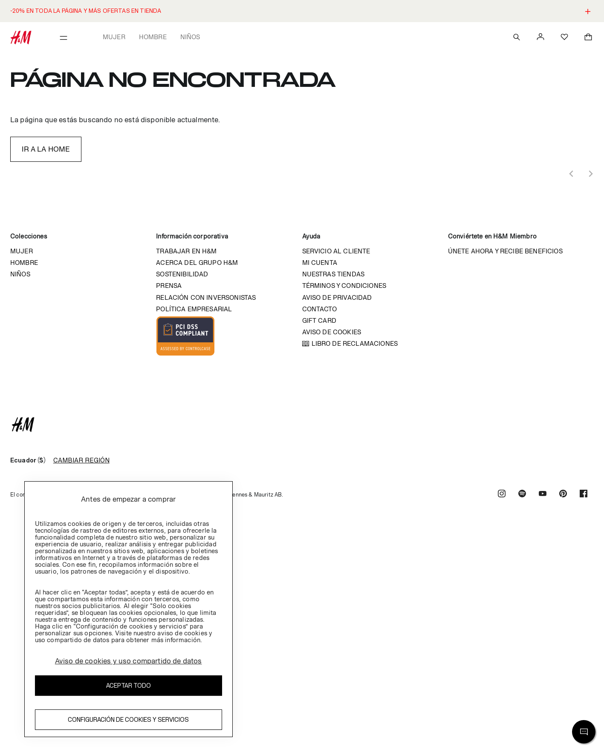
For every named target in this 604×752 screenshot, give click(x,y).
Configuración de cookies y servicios (128, 719)
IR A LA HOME (46, 149)
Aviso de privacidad (337, 297)
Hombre (153, 36)
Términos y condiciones (344, 285)
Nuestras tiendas (333, 274)
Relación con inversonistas (206, 297)
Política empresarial (194, 309)
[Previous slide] (571, 174)
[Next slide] (590, 174)
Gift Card (319, 320)
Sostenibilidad (182, 274)
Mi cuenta (319, 262)
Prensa (169, 285)
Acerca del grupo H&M (197, 262)
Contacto (319, 309)
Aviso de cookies (331, 332)
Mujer (114, 36)
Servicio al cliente (336, 251)
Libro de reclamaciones (355, 343)
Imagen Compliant (185, 336)
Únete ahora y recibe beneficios (505, 251)
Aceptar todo (128, 685)
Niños (190, 36)
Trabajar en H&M (186, 251)
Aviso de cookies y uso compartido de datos (128, 661)
